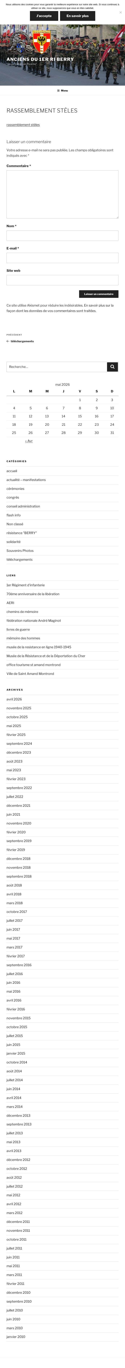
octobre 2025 (17, 717)
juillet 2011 (14, 1248)
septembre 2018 (19, 876)
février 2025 (16, 735)
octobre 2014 (17, 1062)
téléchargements (19, 559)
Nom (12, 226)
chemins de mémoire (22, 612)
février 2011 (15, 1284)
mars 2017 (14, 947)
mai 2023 (14, 770)
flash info (14, 515)
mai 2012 (13, 1195)
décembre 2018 (18, 859)
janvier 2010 (16, 1337)
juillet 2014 (15, 1080)
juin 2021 (13, 814)
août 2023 (14, 761)
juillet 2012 (15, 1186)
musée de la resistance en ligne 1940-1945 (39, 647)
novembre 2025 (19, 708)
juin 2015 (13, 1045)
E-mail (13, 248)
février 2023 (16, 779)
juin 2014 (13, 1089)
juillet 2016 (15, 974)
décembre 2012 (18, 1160)
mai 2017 (13, 938)
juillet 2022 (15, 797)
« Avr (29, 441)
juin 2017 (13, 929)
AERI (10, 603)
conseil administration (23, 506)
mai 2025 (14, 726)
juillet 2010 (15, 1310)
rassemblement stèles (23, 125)
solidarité (14, 542)
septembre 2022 (19, 788)
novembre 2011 (18, 1230)
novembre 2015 (19, 1018)
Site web (13, 270)
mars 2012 (14, 1213)
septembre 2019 (19, 841)
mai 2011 (13, 1266)
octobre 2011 (16, 1239)
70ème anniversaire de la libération (33, 594)
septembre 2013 (19, 1124)
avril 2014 (14, 1098)
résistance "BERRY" (22, 533)
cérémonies (15, 489)
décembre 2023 (19, 752)
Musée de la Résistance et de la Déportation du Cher (46, 656)
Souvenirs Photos (20, 551)
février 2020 (16, 832)
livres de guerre (18, 629)
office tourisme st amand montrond (34, 665)
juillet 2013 (15, 1133)
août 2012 (14, 1177)
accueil (12, 471)
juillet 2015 (15, 1036)
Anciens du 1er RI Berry (40, 59)
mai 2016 (14, 991)
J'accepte (44, 16)
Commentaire (19, 166)
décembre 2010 (18, 1292)
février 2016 (16, 1009)
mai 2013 (14, 1142)
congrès (13, 497)
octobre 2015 (17, 1027)
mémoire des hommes (23, 638)
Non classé (15, 524)
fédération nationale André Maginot (34, 620)
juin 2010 (13, 1319)
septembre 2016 (19, 965)
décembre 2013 (18, 1115)
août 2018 (14, 885)
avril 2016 (14, 1000)
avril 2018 (14, 894)
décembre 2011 (18, 1222)
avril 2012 (14, 1204)
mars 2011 (14, 1275)
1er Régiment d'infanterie (26, 585)
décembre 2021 (18, 805)
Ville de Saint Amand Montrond (30, 674)
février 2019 (16, 850)
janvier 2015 (16, 1053)
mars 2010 (15, 1328)
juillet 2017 (15, 921)
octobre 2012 (17, 1169)
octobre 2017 (17, 912)
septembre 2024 (19, 744)
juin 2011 (13, 1257)
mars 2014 (15, 1107)
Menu (62, 90)
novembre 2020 (19, 823)
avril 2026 (14, 699)
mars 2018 (15, 903)
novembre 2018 (19, 867)
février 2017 (16, 956)
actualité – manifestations (26, 480)
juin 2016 (13, 982)
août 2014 (14, 1071)
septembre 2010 (19, 1301)
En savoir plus (78, 16)
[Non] (120, 12)
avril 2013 (14, 1151)
